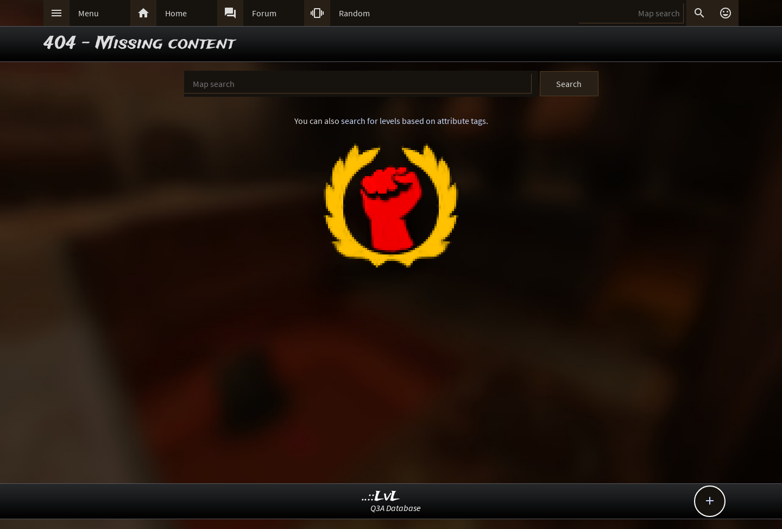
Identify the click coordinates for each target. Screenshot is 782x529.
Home (176, 13)
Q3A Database (395, 507)
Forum (264, 13)
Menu (88, 13)
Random (354, 13)
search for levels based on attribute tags (413, 120)
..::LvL (381, 496)
